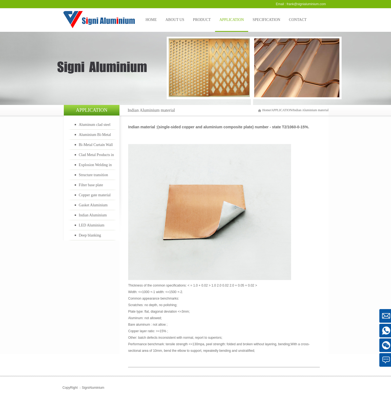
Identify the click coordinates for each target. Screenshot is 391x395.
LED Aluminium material (92, 226)
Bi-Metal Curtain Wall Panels (96, 146)
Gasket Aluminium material (93, 206)
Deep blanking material (90, 236)
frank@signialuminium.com (306, 4)
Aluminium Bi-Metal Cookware (95, 136)
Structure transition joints (93, 176)
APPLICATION (281, 110)
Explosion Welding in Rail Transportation (95, 166)
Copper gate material (95, 195)
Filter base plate (91, 185)
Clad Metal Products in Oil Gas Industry (96, 156)
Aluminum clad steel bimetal (95, 126)
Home (266, 110)
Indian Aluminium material (311, 110)
